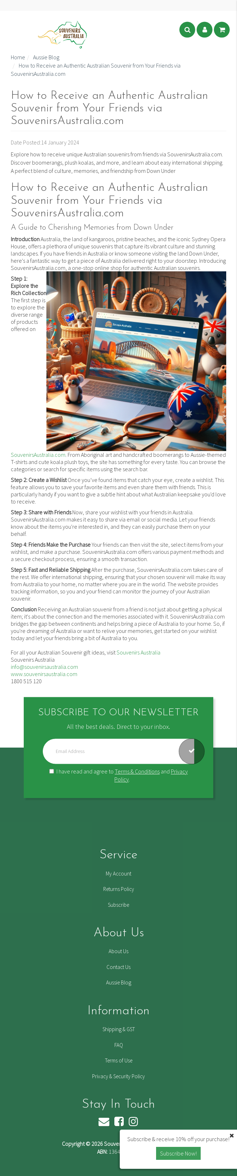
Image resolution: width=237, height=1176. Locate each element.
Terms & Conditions (137, 771)
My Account (118, 873)
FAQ (118, 1045)
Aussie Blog (118, 982)
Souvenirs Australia (138, 652)
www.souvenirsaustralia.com (44, 673)
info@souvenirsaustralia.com (44, 666)
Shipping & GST (118, 1029)
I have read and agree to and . (118, 775)
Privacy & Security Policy (118, 1076)
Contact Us (118, 967)
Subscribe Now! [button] (178, 1153)
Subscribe (118, 904)
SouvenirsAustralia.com (38, 454)
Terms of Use (118, 1060)
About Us (118, 951)
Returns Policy (118, 889)
